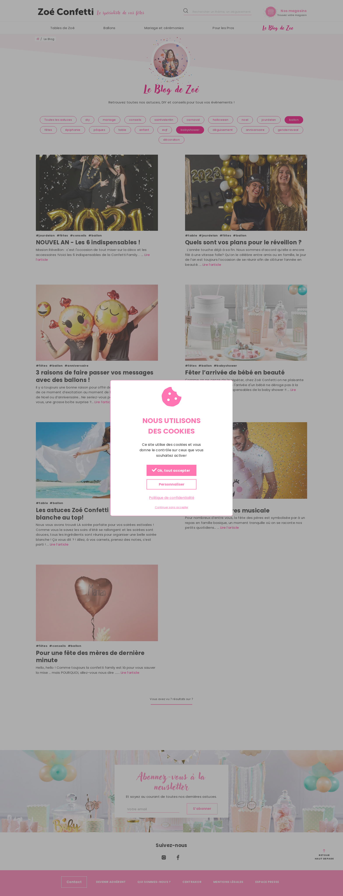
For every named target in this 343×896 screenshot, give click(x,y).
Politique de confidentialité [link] (171, 497)
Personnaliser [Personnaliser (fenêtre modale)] (171, 484)
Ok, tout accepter (171, 470)
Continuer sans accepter (171, 507)
